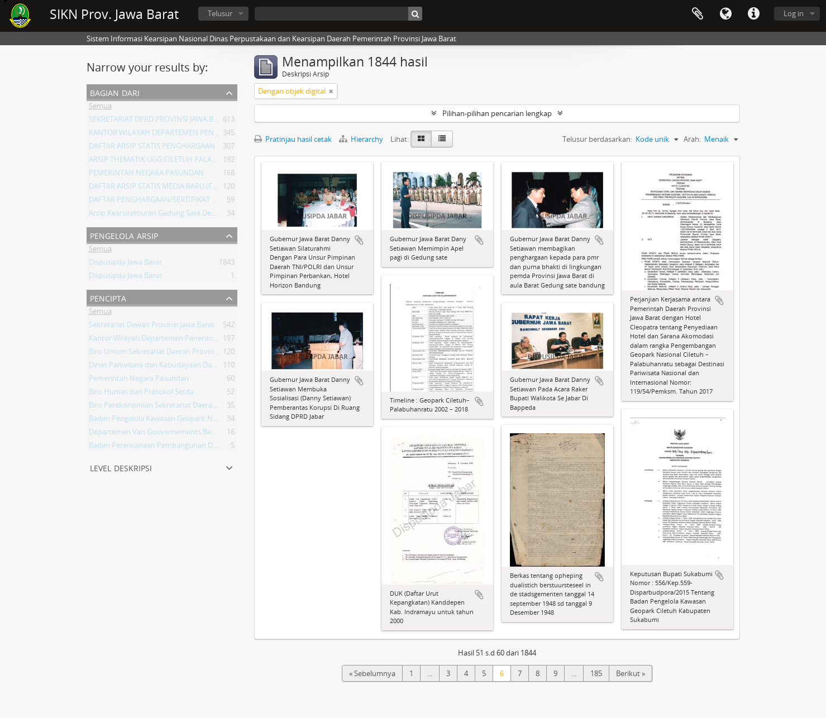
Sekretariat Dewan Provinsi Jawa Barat (151, 327)
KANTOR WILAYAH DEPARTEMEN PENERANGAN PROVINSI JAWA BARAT (206, 135)
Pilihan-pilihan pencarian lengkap (497, 113)
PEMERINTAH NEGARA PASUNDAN (146, 175)
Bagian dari (115, 91)
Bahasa (725, 14)
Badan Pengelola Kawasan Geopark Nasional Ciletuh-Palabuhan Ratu (203, 420)
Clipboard (698, 14)
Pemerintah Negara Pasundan (139, 380)
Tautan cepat (753, 14)
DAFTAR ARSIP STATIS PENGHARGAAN (152, 148)
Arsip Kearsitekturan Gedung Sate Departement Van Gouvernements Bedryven (220, 215)
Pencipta (108, 297)
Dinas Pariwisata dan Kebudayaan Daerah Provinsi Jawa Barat (190, 367)
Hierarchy (362, 139)
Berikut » (630, 673)
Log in (794, 13)
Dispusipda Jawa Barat (125, 264)
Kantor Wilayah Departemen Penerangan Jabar (166, 340)
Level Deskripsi (121, 467)
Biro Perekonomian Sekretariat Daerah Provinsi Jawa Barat (185, 407)
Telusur (220, 13)
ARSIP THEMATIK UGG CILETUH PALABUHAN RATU (172, 161)
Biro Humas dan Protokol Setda (141, 394)
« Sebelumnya (372, 673)
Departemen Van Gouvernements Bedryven (162, 434)
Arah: (692, 139)
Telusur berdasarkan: (597, 139)
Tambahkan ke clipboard (359, 240)
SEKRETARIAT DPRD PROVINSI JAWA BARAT (160, 121)
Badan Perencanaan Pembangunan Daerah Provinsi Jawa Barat (193, 447)
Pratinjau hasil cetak (293, 139)
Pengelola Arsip (124, 234)
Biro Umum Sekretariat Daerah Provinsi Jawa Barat (172, 353)
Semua (100, 108)
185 (596, 673)
